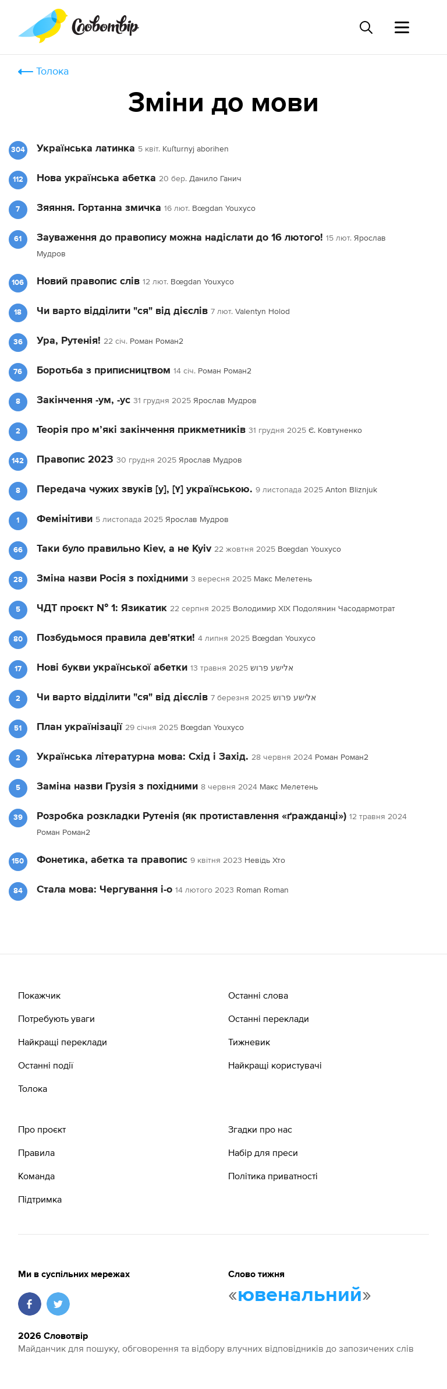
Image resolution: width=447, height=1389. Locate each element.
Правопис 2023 (75, 459)
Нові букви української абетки (113, 667)
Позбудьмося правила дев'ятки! (116, 638)
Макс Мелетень (283, 578)
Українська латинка (86, 148)
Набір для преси (263, 1152)
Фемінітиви (65, 519)
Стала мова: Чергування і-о (104, 889)
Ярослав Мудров (225, 400)
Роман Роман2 (156, 341)
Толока (52, 71)
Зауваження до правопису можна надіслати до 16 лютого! (180, 237)
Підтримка (40, 1199)
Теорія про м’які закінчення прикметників (141, 430)
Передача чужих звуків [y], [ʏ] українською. (145, 489)
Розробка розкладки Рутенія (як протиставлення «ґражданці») (191, 816)
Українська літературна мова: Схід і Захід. (144, 757)
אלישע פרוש (271, 667)
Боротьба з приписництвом (104, 370)
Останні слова (258, 995)
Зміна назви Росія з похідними (112, 578)
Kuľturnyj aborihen (195, 148)
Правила (36, 1152)
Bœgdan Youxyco (224, 208)
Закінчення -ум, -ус (83, 400)
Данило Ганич (215, 178)
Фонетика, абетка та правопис (112, 860)
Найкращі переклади (62, 1042)
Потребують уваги (56, 1018)
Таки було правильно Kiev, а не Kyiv (124, 549)
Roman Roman (262, 889)
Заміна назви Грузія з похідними (117, 786)
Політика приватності (273, 1176)
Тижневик (249, 1042)
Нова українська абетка (96, 178)
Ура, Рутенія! (69, 341)
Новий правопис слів (88, 281)
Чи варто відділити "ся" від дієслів (124, 311)
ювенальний (299, 1295)
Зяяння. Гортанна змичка (99, 208)
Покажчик (39, 995)
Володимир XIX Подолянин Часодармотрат (314, 608)
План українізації (79, 727)
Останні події (45, 1065)
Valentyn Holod (262, 311)
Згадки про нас (260, 1129)
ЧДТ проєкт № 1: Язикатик (102, 608)
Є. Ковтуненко (335, 430)
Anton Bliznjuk (351, 489)
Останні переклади (268, 1018)
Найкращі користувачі (275, 1065)
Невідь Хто (264, 860)
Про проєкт (42, 1129)
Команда (36, 1176)
